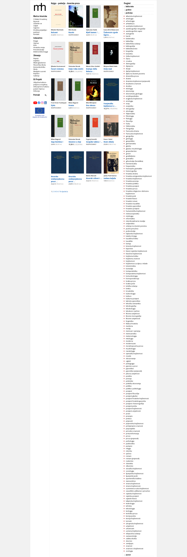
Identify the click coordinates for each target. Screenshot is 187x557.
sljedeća (64, 191)
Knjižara (36, 73)
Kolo (35, 45)
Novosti (36, 21)
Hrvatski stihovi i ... (94, 178)
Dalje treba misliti (76, 68)
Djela (53, 105)
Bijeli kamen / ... (92, 32)
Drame (71, 105)
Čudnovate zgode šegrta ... (111, 33)
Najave (36, 58)
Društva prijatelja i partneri (40, 31)
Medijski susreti (39, 71)
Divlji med (108, 68)
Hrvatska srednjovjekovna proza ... (57, 179)
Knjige (35, 41)
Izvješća (36, 60)
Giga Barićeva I (57, 141)
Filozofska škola (39, 65)
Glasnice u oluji (75, 141)
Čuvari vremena (57, 68)
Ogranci (36, 28)
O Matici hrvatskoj (40, 19)
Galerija (36, 76)
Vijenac (36, 43)
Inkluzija (36, 91)
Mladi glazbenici (39, 62)
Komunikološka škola (39, 68)
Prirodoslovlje (38, 49)
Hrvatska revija (39, 47)
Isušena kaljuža (110, 178)
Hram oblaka (109, 141)
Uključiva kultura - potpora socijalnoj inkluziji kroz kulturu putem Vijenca (41, 85)
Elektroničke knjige (40, 52)
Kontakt (36, 34)
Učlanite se (37, 23)
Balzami (54, 32)
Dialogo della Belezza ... (91, 70)
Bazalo (71, 32)
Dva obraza (90, 105)
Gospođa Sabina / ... (94, 141)
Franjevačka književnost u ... (110, 104)
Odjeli (35, 25)
